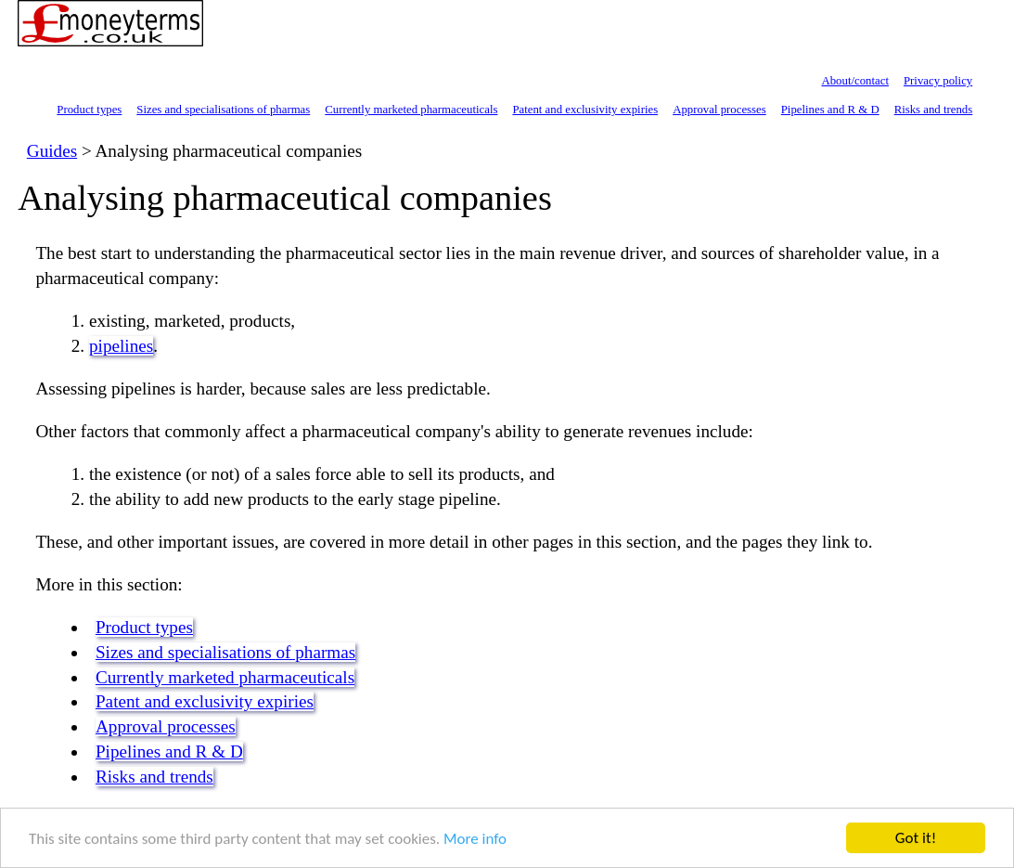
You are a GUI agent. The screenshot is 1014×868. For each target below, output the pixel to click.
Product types (89, 109)
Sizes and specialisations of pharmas (223, 109)
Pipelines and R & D (830, 109)
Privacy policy (938, 80)
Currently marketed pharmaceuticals (411, 109)
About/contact (855, 80)
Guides (52, 151)
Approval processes (719, 109)
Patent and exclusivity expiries (585, 109)
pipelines (121, 346)
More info (475, 839)
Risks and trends (933, 109)
